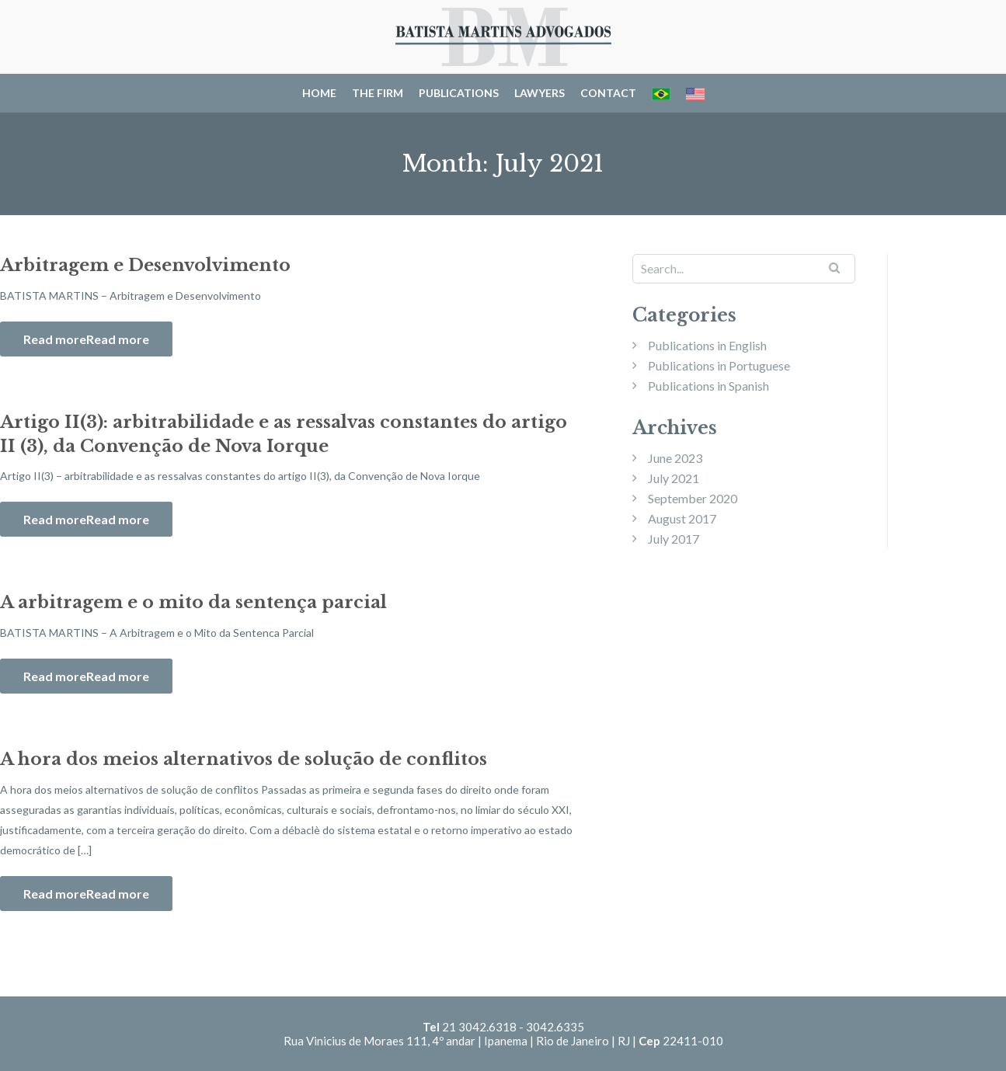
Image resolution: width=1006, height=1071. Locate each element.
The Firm (377, 92)
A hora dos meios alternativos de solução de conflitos (243, 759)
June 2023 (675, 457)
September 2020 (692, 498)
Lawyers (539, 92)
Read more (117, 339)
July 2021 (673, 478)
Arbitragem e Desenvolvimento (145, 265)
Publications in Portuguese (719, 365)
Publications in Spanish (708, 385)
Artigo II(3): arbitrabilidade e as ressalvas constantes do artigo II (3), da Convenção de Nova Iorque (283, 434)
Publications (459, 92)
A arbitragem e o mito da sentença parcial (193, 602)
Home (319, 92)
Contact (608, 92)
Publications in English (707, 345)
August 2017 (682, 518)
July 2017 (673, 538)
